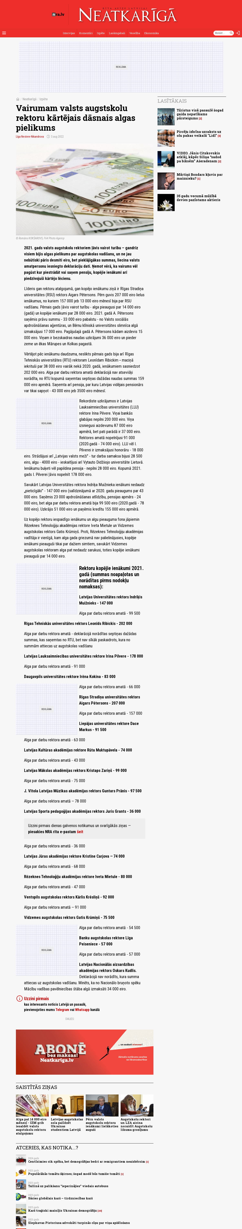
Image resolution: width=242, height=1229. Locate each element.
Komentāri (86, 33)
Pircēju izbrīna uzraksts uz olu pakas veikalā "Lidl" (199, 133)
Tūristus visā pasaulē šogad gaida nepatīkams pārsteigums (200, 114)
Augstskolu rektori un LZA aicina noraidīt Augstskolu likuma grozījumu (136, 1124)
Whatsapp (82, 1010)
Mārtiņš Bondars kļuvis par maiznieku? (200, 176)
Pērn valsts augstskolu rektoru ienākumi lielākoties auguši (102, 1124)
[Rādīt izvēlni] (4, 33)
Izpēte (101, 33)
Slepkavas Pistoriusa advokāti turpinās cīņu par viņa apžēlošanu (79, 1223)
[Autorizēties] (238, 33)
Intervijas (69, 33)
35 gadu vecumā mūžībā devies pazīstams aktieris (198, 198)
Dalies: (69, 1019)
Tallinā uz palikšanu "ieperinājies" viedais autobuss (68, 1186)
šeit (80, 831)
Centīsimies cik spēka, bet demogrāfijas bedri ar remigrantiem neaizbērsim (86, 1161)
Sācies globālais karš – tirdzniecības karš (60, 1198)
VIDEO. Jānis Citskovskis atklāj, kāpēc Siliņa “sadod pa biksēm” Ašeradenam (199, 157)
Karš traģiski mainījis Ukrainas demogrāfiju (62, 1210)
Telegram (62, 1010)
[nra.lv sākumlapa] (58, 14)
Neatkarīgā (29, 99)
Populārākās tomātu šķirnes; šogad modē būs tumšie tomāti (74, 1174)
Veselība (134, 33)
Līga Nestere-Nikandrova (30, 136)
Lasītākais (172, 101)
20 (99, 1210)
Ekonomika (151, 33)
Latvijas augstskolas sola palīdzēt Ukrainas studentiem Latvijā (67, 1124)
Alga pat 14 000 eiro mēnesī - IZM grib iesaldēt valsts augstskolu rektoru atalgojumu (31, 1126)
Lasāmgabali (117, 33)
